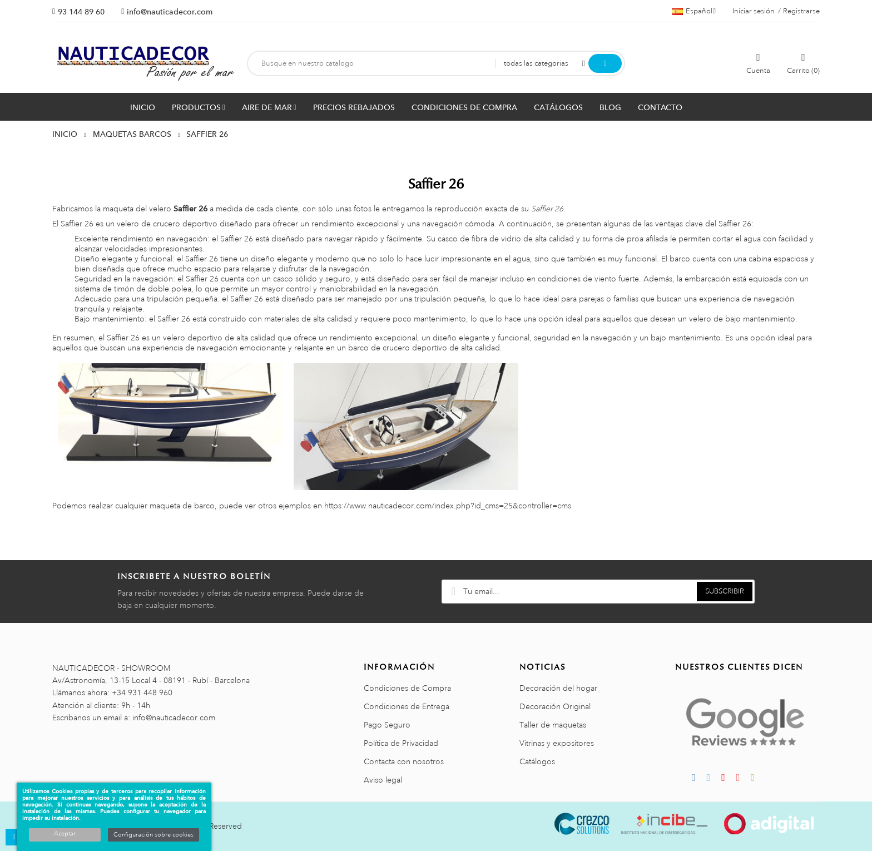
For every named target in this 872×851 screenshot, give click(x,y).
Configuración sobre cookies (153, 835)
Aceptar (65, 834)
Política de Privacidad (401, 743)
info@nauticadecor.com (169, 12)
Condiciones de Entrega (406, 706)
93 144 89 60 (81, 12)
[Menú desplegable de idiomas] (694, 11)
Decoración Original (555, 706)
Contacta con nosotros (404, 761)
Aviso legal (383, 780)
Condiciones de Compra (407, 688)
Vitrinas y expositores (556, 743)
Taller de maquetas (552, 725)
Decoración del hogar (558, 688)
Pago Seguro (387, 725)
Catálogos (537, 761)
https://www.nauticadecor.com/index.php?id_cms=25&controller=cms (447, 506)
